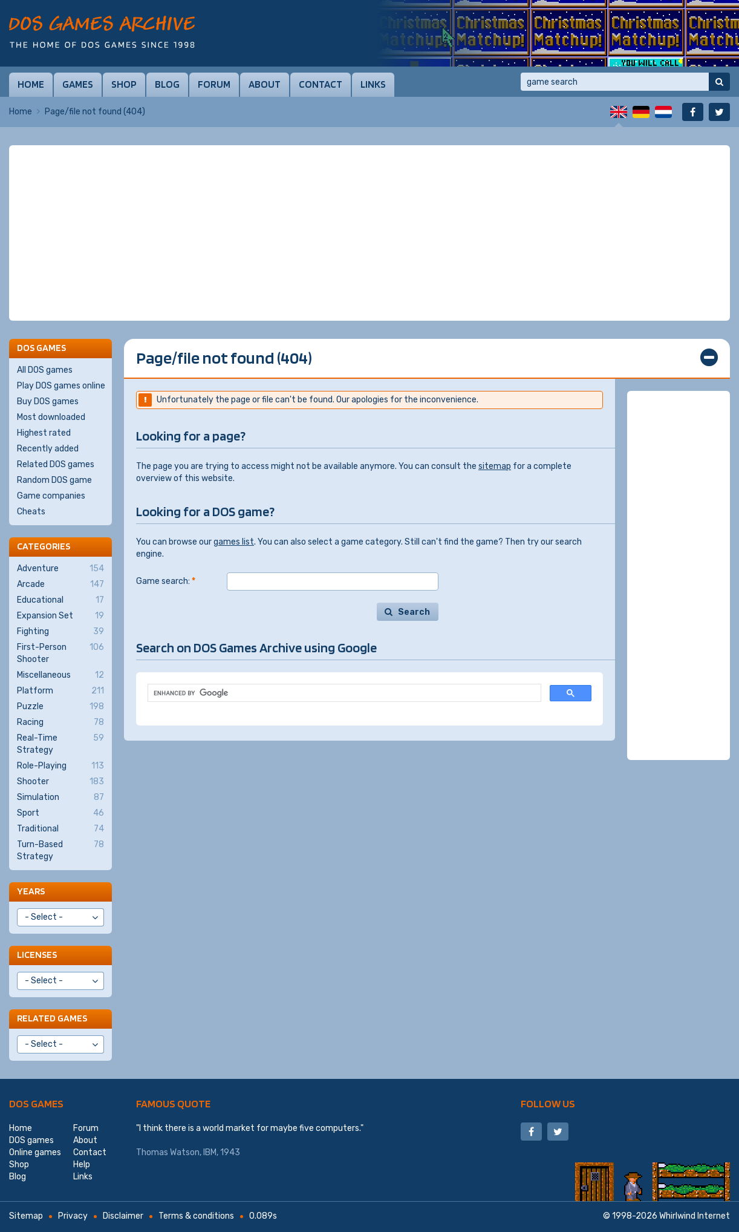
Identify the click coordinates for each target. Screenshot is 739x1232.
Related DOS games (55, 464)
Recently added (48, 449)
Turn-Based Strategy (60, 850)
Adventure (60, 569)
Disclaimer (123, 1216)
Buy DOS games (48, 401)
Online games (35, 1152)
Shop (124, 84)
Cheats (31, 511)
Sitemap (26, 1216)
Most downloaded (51, 417)
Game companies (51, 496)
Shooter (60, 782)
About (265, 84)
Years (31, 891)
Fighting (60, 632)
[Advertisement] (369, 233)
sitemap (494, 466)
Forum (214, 84)
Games (77, 84)
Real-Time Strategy (60, 743)
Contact (320, 84)
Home (31, 84)
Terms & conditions (196, 1216)
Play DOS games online (61, 386)
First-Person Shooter (60, 652)
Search (414, 612)
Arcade (60, 584)
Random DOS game (54, 480)
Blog (167, 84)
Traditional (60, 829)
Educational (60, 600)
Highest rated (44, 433)
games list (233, 542)
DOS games (36, 1103)
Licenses (37, 954)
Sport (60, 813)
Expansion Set (60, 616)
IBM (209, 1152)
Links (373, 84)
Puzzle (60, 707)
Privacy (73, 1216)
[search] (343, 693)
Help (81, 1164)
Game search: (165, 581)
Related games (52, 1018)
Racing (60, 722)
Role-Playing (60, 766)
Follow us (548, 1103)
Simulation (60, 797)
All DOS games (45, 370)
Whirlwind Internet (694, 1216)
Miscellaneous (60, 675)
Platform (60, 691)
